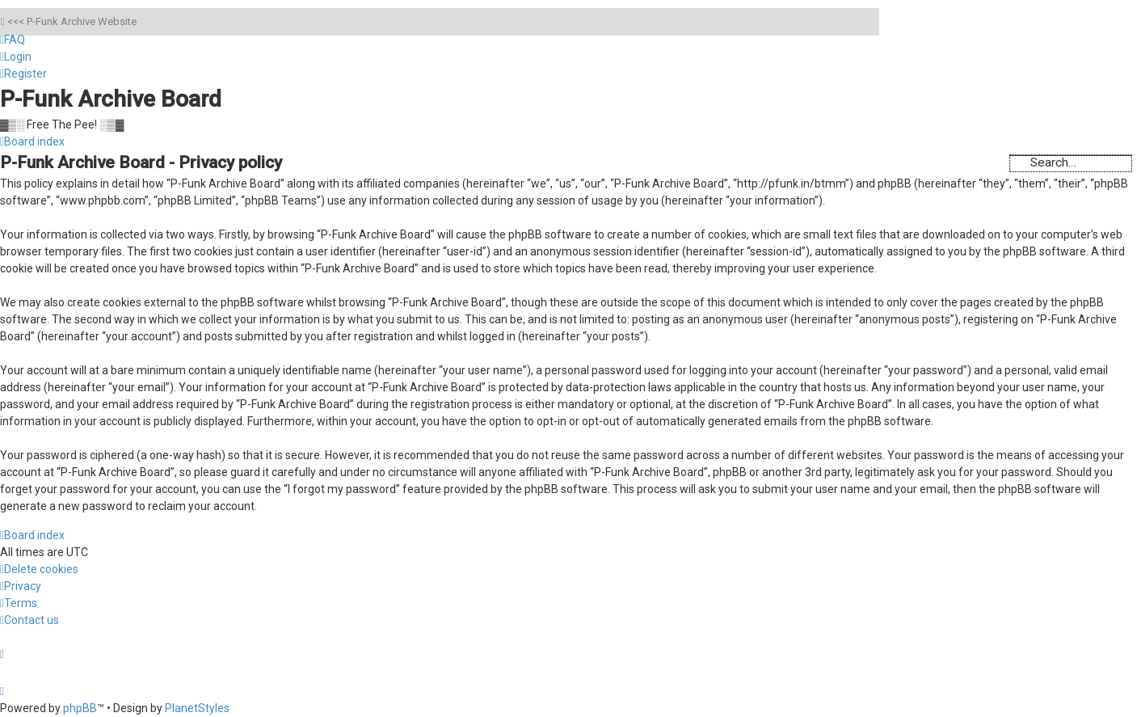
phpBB (80, 708)
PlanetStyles (197, 708)
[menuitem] (12, 39)
